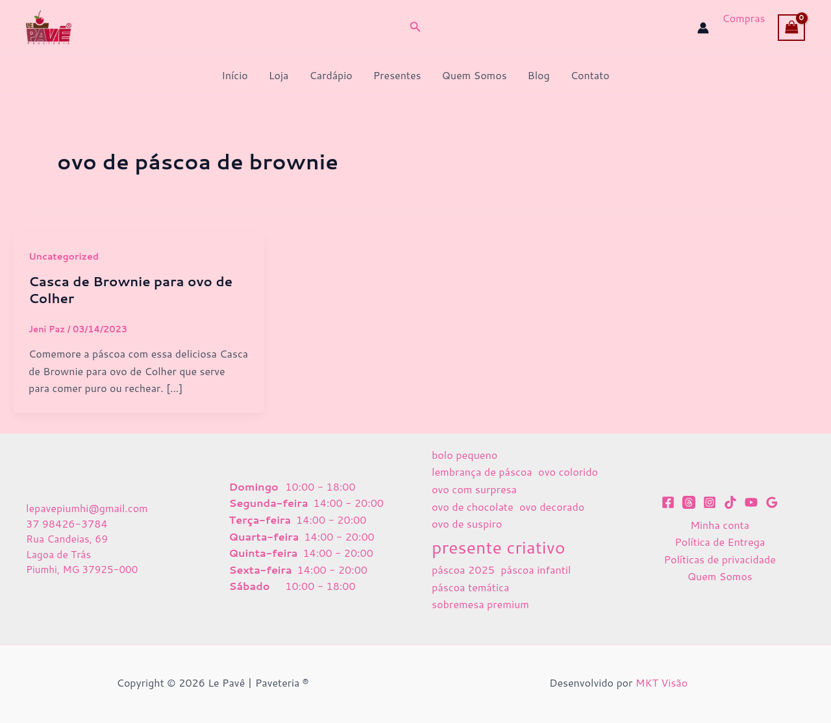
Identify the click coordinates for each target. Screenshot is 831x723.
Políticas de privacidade (720, 559)
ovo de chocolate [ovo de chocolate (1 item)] (473, 506)
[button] (415, 27)
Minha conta (719, 524)
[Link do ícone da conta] (703, 28)
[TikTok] (730, 502)
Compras (743, 17)
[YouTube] (751, 502)
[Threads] (688, 502)
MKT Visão (662, 682)
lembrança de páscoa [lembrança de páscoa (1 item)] (482, 471)
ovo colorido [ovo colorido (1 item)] (568, 471)
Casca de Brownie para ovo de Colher (130, 289)
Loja (279, 74)
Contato (590, 74)
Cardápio (330, 74)
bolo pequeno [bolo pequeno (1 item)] (464, 454)
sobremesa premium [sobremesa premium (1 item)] (480, 603)
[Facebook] (668, 502)
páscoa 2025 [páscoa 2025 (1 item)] (463, 569)
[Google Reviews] (771, 502)
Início (234, 74)
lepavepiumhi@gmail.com (87, 507)
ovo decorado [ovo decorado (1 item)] (551, 506)
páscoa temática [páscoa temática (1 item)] (470, 587)
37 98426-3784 (67, 522)
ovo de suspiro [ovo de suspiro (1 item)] (467, 523)
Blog (539, 74)
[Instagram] (709, 502)
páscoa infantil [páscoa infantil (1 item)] (536, 569)
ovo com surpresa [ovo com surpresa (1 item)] (474, 489)
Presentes (397, 74)
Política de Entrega (720, 541)
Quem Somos (473, 74)
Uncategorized (64, 256)
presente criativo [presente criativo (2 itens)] (498, 547)
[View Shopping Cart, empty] (791, 27)
